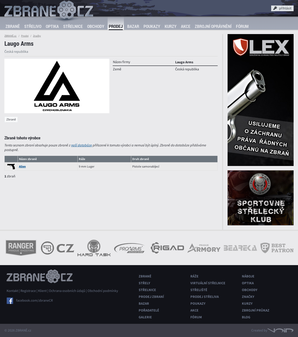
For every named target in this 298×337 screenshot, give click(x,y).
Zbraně (13, 26)
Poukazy (151, 26)
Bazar (133, 26)
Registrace (28, 291)
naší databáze (81, 145)
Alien (22, 166)
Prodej (116, 26)
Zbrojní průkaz (255, 310)
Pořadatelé (149, 310)
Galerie (145, 317)
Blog (246, 317)
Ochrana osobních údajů (67, 291)
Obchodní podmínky (103, 291)
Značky (37, 36)
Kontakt (12, 291)
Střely (144, 283)
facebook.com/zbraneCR (34, 300)
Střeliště (198, 290)
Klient (42, 291)
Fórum (242, 26)
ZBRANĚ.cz (10, 36)
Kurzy (171, 26)
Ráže (194, 276)
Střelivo (32, 26)
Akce (185, 26)
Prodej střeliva (204, 296)
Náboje (248, 276)
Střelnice (73, 26)
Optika (52, 26)
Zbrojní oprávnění (213, 26)
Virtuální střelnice (207, 283)
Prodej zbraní (151, 296)
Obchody (95, 26)
